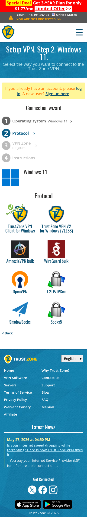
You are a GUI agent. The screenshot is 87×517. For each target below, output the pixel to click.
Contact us (51, 377)
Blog (45, 392)
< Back (7, 333)
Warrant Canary (17, 407)
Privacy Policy (15, 399)
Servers (10, 385)
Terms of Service (18, 392)
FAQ (45, 399)
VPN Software (15, 377)
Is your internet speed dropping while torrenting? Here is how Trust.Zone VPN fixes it (45, 450)
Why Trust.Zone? (56, 370)
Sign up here (57, 93)
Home (9, 370)
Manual (48, 407)
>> (53, 9)
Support (48, 385)
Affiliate (10, 414)
